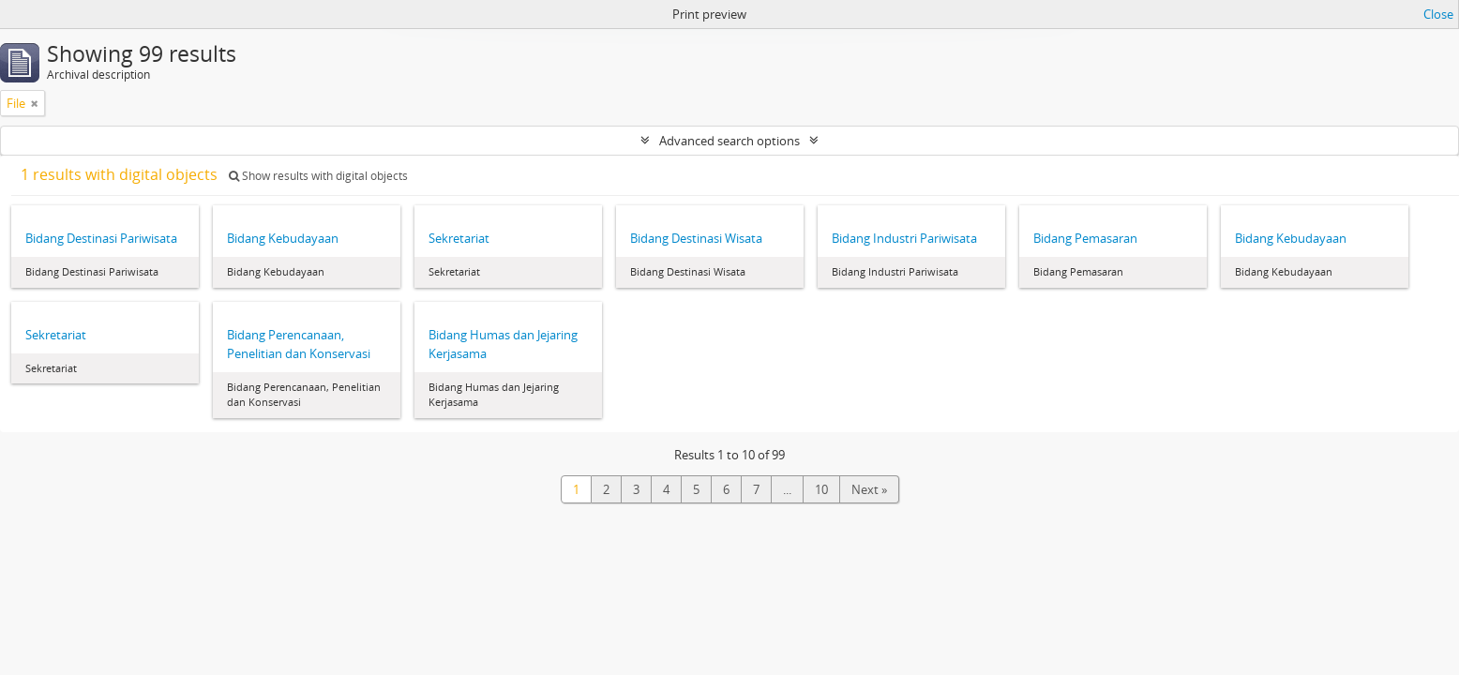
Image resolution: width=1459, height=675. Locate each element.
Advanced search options (729, 140)
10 (821, 489)
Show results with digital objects (318, 176)
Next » (869, 489)
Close (1438, 14)
